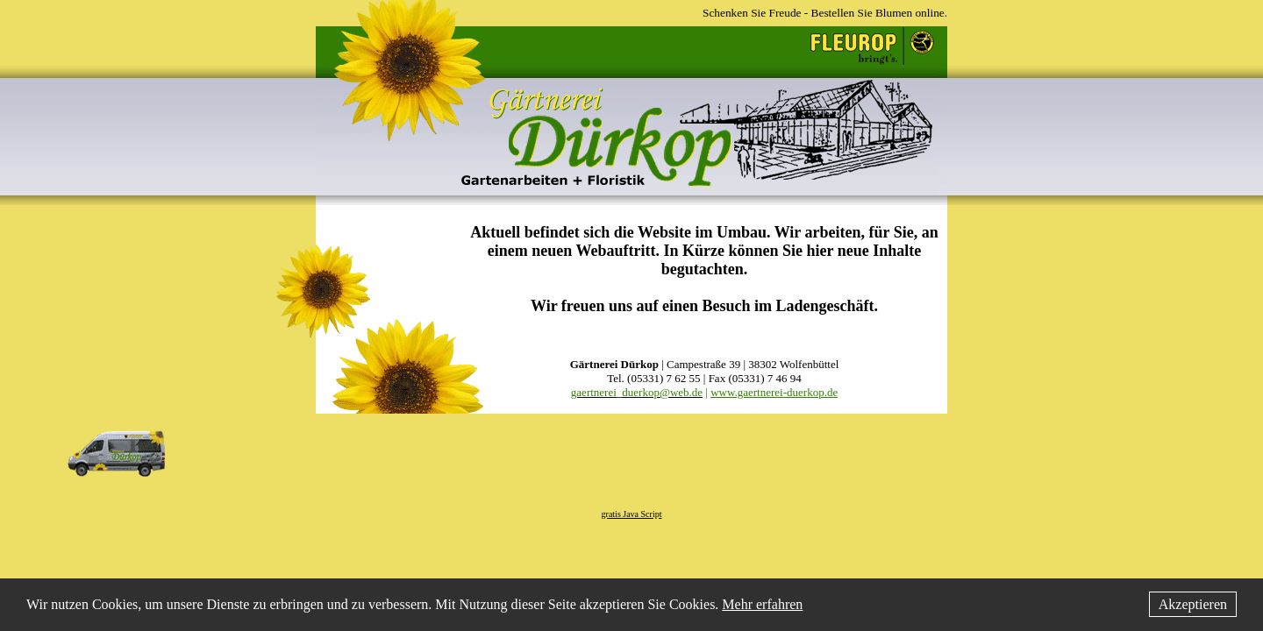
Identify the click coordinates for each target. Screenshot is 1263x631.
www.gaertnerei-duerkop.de (774, 392)
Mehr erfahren (762, 604)
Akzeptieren (1193, 604)
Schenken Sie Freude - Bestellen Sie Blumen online (824, 12)
